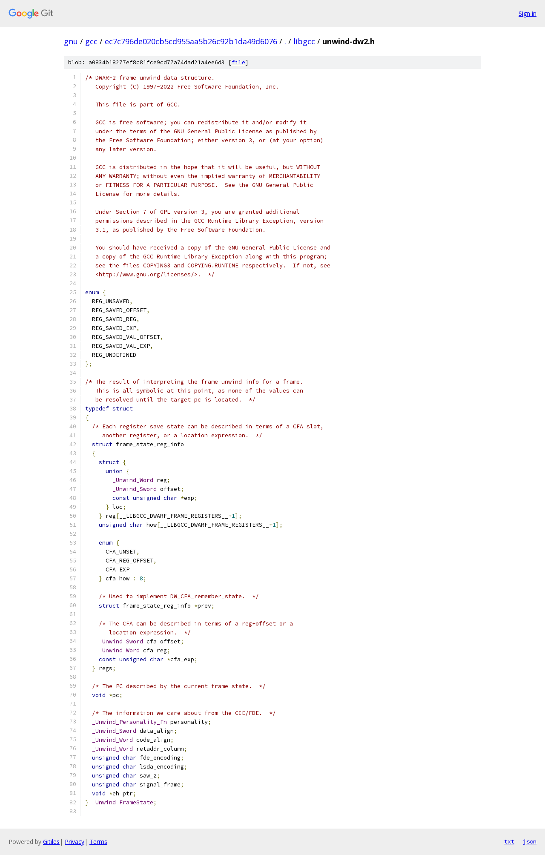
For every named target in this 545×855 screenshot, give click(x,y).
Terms (98, 842)
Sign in (527, 13)
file (238, 62)
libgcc (304, 41)
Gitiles (51, 842)
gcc (91, 41)
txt (509, 841)
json (529, 841)
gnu (71, 41)
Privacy (74, 842)
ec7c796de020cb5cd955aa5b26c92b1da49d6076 (191, 41)
